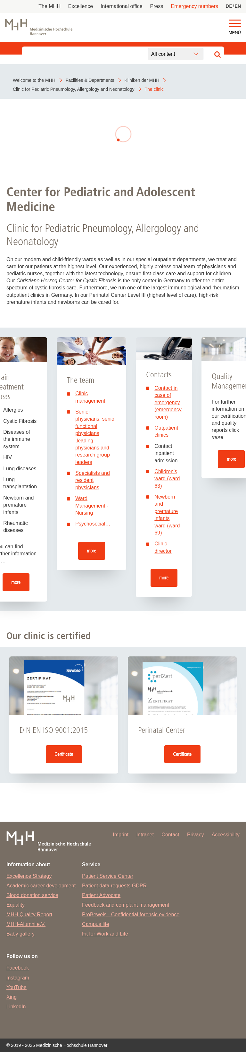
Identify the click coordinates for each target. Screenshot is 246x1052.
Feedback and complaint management (125, 905)
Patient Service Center (107, 876)
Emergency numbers (194, 6)
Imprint (120, 834)
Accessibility (226, 834)
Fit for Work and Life (105, 934)
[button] (235, 24)
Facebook (17, 968)
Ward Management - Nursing (91, 506)
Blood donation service (32, 895)
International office (121, 6)
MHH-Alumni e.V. (25, 924)
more (15, 582)
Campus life (95, 924)
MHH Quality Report (29, 914)
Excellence (80, 6)
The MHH (49, 6)
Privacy (195, 834)
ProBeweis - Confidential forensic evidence (130, 914)
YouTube (16, 987)
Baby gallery (20, 934)
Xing (11, 997)
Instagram (17, 977)
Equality (15, 905)
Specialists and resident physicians (92, 480)
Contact (170, 834)
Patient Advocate (101, 895)
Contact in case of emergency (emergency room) (167, 402)
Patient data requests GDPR (114, 885)
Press (156, 6)
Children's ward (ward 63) (167, 479)
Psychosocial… (92, 523)
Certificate (63, 754)
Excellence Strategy (29, 876)
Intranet (145, 834)
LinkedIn (16, 1006)
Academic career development (41, 885)
